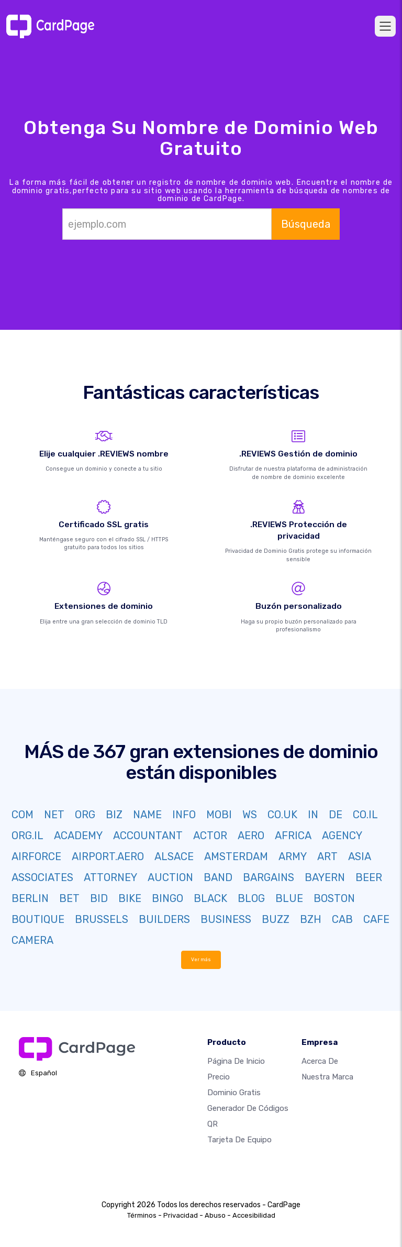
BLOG (251, 898)
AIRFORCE (36, 856)
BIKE (129, 898)
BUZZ (275, 919)
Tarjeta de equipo (239, 1139)
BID (99, 898)
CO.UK (282, 814)
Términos (142, 1215)
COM (23, 814)
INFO (184, 814)
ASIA (359, 856)
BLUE (289, 898)
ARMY (292, 856)
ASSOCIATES (42, 877)
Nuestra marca (327, 1077)
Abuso (215, 1215)
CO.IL (365, 814)
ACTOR (210, 835)
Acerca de (320, 1061)
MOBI (219, 814)
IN (313, 814)
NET (54, 814)
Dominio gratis (234, 1092)
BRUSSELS (101, 919)
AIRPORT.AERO (108, 856)
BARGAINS (268, 877)
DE (335, 814)
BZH (310, 919)
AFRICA (293, 835)
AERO (251, 835)
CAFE (376, 919)
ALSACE (174, 856)
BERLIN (30, 898)
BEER (368, 877)
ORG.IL (27, 835)
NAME (147, 814)
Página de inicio (236, 1061)
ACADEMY (78, 835)
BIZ (114, 814)
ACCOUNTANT (148, 835)
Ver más (201, 959)
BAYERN (325, 877)
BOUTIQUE (38, 919)
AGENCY (342, 835)
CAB (342, 919)
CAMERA (32, 940)
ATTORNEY (110, 877)
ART (327, 856)
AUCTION (170, 877)
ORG (85, 814)
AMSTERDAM (236, 856)
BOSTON (334, 898)
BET (69, 898)
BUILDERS (164, 919)
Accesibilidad (253, 1215)
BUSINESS (225, 919)
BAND (218, 877)
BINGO (167, 898)
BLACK (210, 898)
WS (249, 814)
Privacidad (180, 1215)
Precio (218, 1077)
